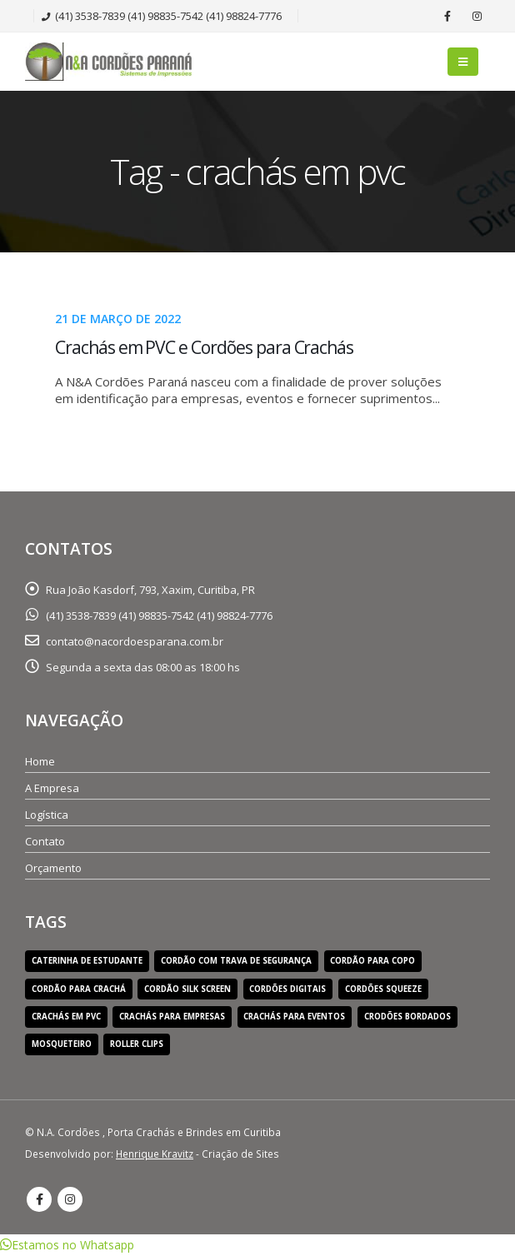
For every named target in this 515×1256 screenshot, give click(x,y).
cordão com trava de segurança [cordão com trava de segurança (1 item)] (236, 960)
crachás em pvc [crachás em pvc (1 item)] (66, 1016)
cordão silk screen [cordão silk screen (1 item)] (187, 989)
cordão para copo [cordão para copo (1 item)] (372, 960)
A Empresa (52, 787)
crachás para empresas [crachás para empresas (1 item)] (172, 1016)
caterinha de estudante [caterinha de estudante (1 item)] (87, 960)
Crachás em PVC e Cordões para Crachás (204, 347)
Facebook (39, 1199)
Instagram (70, 1199)
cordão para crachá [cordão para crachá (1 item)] (79, 989)
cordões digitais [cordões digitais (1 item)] (287, 989)
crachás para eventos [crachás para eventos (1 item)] (294, 1016)
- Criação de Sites (197, 1153)
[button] (67, 1245)
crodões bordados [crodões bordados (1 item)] (407, 1016)
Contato (45, 841)
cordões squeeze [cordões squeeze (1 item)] (383, 989)
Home (40, 761)
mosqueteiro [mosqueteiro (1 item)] (62, 1044)
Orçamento (53, 867)
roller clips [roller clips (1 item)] (136, 1044)
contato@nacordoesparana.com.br (134, 641)
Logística (46, 814)
